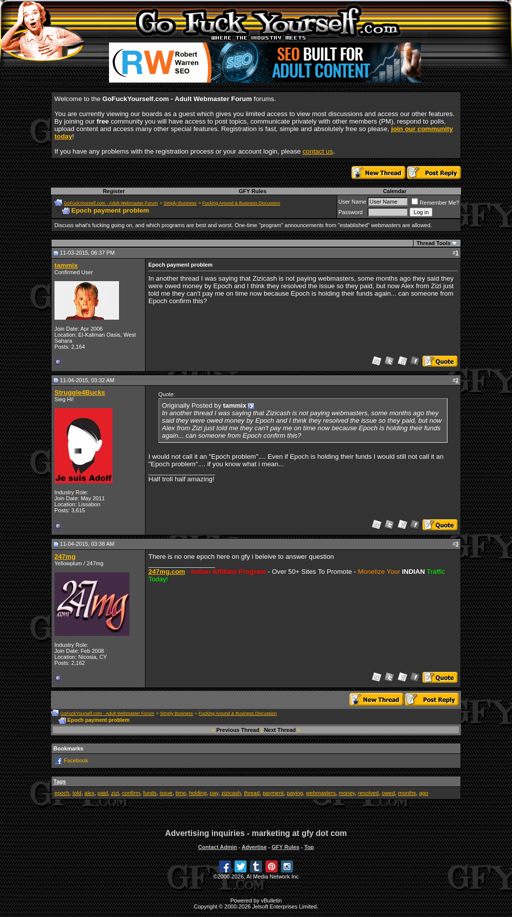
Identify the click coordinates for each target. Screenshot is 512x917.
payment (273, 793)
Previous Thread (238, 730)
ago (423, 793)
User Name (352, 202)
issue (166, 793)
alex (89, 793)
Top (309, 847)
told (77, 793)
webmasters (321, 793)
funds (149, 793)
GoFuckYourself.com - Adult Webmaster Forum (111, 203)
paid (103, 793)
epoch (62, 793)
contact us (317, 151)
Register (114, 191)
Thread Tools (433, 243)
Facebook (76, 760)
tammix (66, 265)
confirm (131, 793)
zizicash (231, 793)
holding (197, 793)
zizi (115, 793)
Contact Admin (217, 847)
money (347, 793)
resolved (368, 793)
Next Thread (280, 730)
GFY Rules (252, 191)
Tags (60, 781)
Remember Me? (435, 203)
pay (214, 793)
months (407, 793)
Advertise (254, 847)
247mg (65, 556)
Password (350, 212)
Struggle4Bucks (79, 392)
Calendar (394, 191)
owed (388, 793)
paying (295, 793)
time (181, 793)
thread (252, 793)
